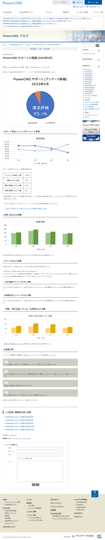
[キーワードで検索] (60, 2)
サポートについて (55, 503)
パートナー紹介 (31, 515)
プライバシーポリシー (57, 506)
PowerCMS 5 (88, 75)
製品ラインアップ (10, 513)
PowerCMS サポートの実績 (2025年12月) (20, 426)
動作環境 (8, 518)
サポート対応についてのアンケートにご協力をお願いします (26, 208)
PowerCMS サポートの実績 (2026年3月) (20, 26)
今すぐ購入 (95, 2)
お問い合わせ (80, 7)
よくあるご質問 (82, 12)
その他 (87, 117)
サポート (28, 44)
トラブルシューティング (91, 115)
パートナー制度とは (35, 517)
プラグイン (88, 97)
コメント (11, 461)
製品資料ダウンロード (12, 520)
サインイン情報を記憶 (25, 458)
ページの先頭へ (95, 495)
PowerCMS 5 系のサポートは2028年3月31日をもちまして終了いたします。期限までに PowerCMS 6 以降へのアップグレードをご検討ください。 (47, 18)
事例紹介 (66, 12)
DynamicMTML (89, 91)
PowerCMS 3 (88, 79)
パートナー (97, 12)
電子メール (11, 451)
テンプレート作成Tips (91, 95)
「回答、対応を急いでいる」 (12, 344)
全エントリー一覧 (90, 53)
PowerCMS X (88, 93)
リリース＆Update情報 (91, 104)
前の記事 (33, 48)
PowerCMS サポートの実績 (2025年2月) (20, 429)
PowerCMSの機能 (10, 510)
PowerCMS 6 (88, 73)
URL (9, 454)
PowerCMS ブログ (95, 7)
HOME (5, 499)
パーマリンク (17, 438)
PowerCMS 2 (88, 81)
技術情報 (87, 100)
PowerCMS (7, 12)
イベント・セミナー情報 (91, 102)
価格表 (7, 515)
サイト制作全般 (89, 106)
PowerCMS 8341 (89, 87)
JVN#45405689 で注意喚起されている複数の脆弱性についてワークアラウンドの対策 (36, 21)
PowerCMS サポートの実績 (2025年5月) (20, 423)
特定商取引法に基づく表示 (61, 516)
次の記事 (47, 48)
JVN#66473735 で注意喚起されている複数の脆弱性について (28, 23)
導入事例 (31, 505)
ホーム (5, 44)
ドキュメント (9, 523)
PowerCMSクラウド (27, 12)
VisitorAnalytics (89, 89)
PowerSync (88, 83)
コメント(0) (26, 438)
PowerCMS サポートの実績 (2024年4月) (20, 417)
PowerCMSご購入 (56, 513)
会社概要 (53, 510)
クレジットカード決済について (62, 518)
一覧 (39, 48)
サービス (49, 12)
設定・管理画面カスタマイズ (92, 109)
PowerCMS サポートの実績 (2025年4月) (20, 420)
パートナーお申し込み (36, 520)
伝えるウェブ (88, 69)
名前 (9, 448)
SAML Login (80, 509)
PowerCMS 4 (88, 77)
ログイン (79, 2)
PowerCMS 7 (88, 71)
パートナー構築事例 (35, 508)
